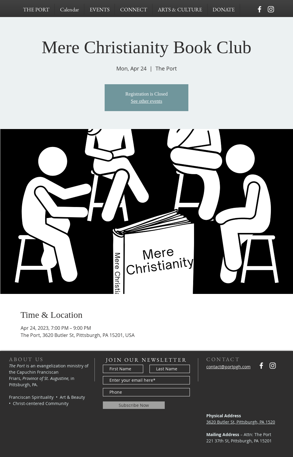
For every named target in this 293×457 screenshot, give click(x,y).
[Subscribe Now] (134, 405)
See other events (146, 101)
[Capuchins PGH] (259, 9)
